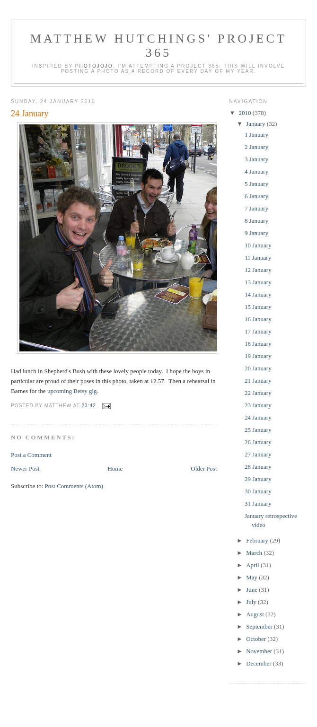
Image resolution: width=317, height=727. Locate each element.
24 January (29, 113)
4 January (256, 171)
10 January (258, 245)
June (252, 589)
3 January (256, 159)
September (260, 626)
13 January (258, 282)
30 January (258, 491)
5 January (256, 183)
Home (115, 468)
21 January (258, 380)
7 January (256, 208)
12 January (258, 269)
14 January (258, 294)
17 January (258, 331)
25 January (258, 429)
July (252, 601)
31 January (258, 503)
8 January (256, 220)
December (259, 663)
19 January (258, 355)
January (256, 123)
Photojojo (94, 66)
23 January (258, 405)
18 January (258, 343)
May (252, 577)
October (256, 638)
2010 (246, 112)
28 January (258, 466)
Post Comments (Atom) (74, 486)
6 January (256, 196)
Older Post (204, 468)
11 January (258, 257)
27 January (258, 454)
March (255, 552)
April (253, 565)
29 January (258, 478)
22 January (258, 392)
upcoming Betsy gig (72, 390)
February (258, 540)
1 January (256, 134)
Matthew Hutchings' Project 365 (158, 46)
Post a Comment (31, 454)
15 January (258, 306)
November (259, 651)
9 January (256, 232)
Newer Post (25, 468)
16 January (258, 319)
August (255, 614)
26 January (258, 442)
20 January (258, 368)
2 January (256, 146)
